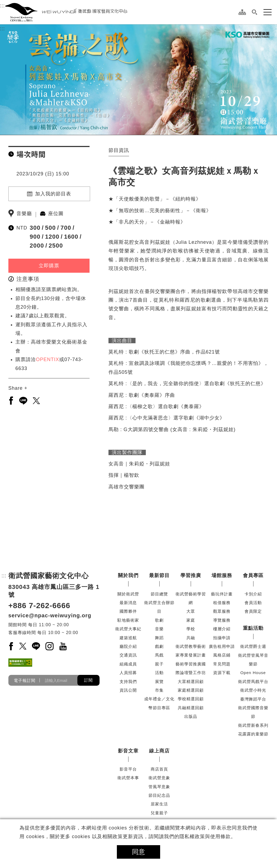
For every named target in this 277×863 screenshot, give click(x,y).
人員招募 (128, 672)
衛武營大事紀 (128, 629)
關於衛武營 (128, 594)
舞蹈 (159, 637)
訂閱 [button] (88, 680)
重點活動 (253, 628)
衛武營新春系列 (253, 725)
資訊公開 (128, 690)
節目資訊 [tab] (118, 150)
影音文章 (128, 751)
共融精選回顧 (191, 707)
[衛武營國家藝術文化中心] (66, 12)
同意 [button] (138, 851)
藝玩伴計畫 (222, 594)
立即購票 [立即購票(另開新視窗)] (49, 265)
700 (65, 227)
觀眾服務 (221, 611)
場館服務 (222, 575)
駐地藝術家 (128, 620)
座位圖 (56, 213)
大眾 (190, 611)
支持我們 (128, 681)
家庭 (190, 620)
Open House (253, 672)
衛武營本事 (128, 777)
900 (35, 236)
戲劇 (159, 646)
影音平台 (128, 769)
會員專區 (253, 575)
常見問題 (221, 664)
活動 (159, 672)
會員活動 (253, 602)
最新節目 (159, 575)
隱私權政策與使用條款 (205, 836)
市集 (159, 690)
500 (50, 227)
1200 (52, 236)
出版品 (190, 716)
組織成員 (128, 664)
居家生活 (159, 804)
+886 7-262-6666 (39, 605)
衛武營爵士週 (253, 646)
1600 (71, 236)
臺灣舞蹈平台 (253, 699)
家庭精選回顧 (191, 690)
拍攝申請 (221, 637)
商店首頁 (159, 769)
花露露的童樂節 (253, 734)
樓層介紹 (221, 629)
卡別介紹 (253, 594)
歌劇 (159, 620)
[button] (254, 12)
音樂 (159, 629)
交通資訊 (128, 655)
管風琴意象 (159, 786)
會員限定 (253, 611)
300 (35, 227)
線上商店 (159, 751)
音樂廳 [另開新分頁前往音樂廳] (24, 213)
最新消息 (128, 602)
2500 (56, 245)
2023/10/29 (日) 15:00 (43, 173)
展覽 (159, 681)
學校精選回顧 (191, 699)
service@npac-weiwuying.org (49, 615)
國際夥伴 (128, 611)
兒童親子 (159, 813)
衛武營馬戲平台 (253, 681)
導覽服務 (221, 620)
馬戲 (159, 655)
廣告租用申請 (222, 646)
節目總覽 (159, 594)
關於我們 (128, 575)
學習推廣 (190, 575)
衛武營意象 (159, 777)
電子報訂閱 (24, 680)
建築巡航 (128, 637)
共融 (190, 637)
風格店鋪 (221, 655)
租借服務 (221, 602)
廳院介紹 (128, 646)
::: (2, 4)
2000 (37, 245)
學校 (190, 629)
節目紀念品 (159, 795)
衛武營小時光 (253, 690)
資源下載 (221, 672)
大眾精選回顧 (191, 681)
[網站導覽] (242, 12)
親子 (159, 664)
